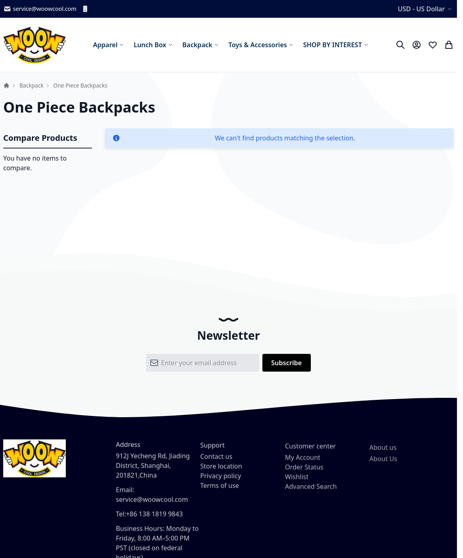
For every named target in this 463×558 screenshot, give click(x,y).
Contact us (216, 463)
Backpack (31, 85)
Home (6, 85)
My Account (303, 466)
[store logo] (34, 45)
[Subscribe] (286, 366)
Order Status (304, 476)
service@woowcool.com (39, 9)
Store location (221, 473)
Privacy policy (220, 483)
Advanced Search (311, 495)
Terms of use (219, 492)
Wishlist (296, 486)
